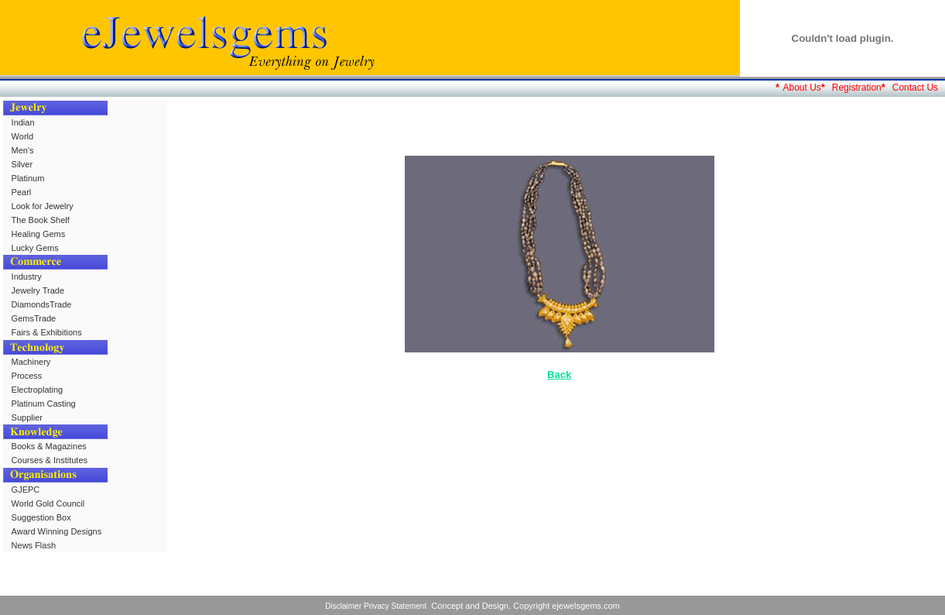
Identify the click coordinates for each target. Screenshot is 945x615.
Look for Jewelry (43, 206)
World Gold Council (48, 503)
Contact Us (915, 87)
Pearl (22, 192)
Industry (27, 276)
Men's (23, 150)
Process (27, 375)
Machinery (31, 361)
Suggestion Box (41, 517)
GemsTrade (34, 318)
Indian (23, 122)
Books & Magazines (49, 446)
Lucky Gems (35, 248)
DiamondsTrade (42, 304)
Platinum (28, 178)
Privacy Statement (395, 606)
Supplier (27, 417)
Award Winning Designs (57, 531)
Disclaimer (343, 606)
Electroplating (37, 389)
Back (559, 374)
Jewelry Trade (38, 290)
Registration (857, 87)
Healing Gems (39, 234)
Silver (22, 164)
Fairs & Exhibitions (47, 332)
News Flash (34, 545)
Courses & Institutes (49, 460)
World (23, 136)
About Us (801, 87)
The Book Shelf (41, 220)
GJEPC (26, 489)
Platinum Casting (44, 403)
